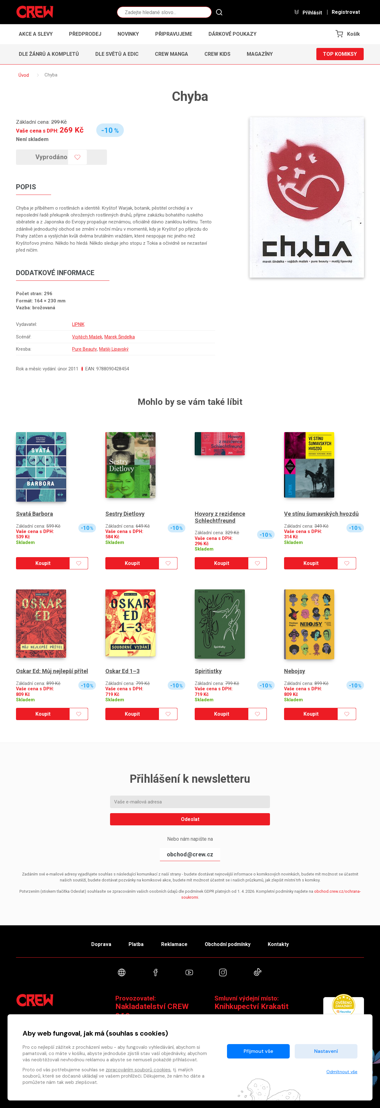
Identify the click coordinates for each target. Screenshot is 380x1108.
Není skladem (32, 139)
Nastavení (326, 1051)
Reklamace (174, 945)
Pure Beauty (83, 349)
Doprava (101, 945)
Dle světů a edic (117, 54)
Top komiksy (340, 54)
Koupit (42, 563)
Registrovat (346, 12)
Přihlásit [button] (308, 12)
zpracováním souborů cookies (138, 1070)
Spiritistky (208, 671)
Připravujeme (173, 34)
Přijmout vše (258, 1051)
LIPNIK (78, 324)
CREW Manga (171, 54)
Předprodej (85, 34)
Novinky (128, 34)
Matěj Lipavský (113, 349)
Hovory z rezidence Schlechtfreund (220, 517)
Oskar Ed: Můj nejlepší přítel (52, 671)
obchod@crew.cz (190, 854)
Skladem (25, 542)
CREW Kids (217, 54)
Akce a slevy (36, 34)
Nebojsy (294, 671)
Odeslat (190, 819)
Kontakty (278, 945)
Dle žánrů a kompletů (49, 54)
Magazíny (260, 54)
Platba (136, 945)
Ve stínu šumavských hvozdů (321, 513)
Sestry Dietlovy (125, 513)
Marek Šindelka (119, 337)
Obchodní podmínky (227, 945)
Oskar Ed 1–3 (122, 671)
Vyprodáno (51, 157)
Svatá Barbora (34, 513)
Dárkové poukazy (232, 34)
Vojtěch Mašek (86, 337)
